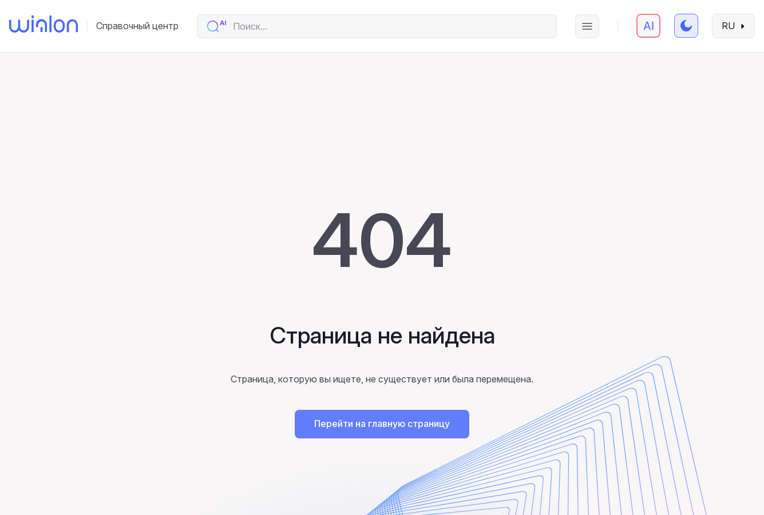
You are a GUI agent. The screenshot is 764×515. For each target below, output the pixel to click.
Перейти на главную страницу (382, 423)
